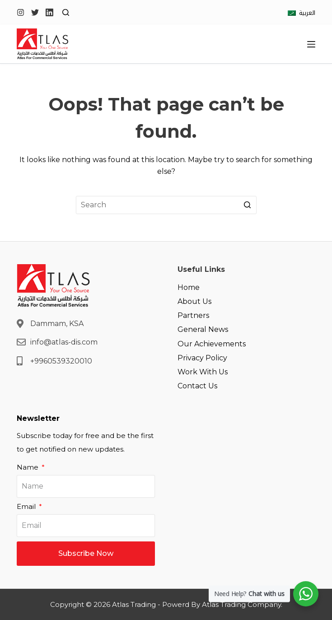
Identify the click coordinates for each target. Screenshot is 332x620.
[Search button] (247, 205)
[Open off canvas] (311, 44)
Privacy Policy (202, 358)
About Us (194, 301)
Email (27, 506)
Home (189, 287)
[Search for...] (166, 205)
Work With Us (203, 372)
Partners (193, 315)
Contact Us (197, 386)
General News (203, 329)
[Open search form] (65, 12)
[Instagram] (20, 12)
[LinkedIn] (49, 12)
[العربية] (301, 13)
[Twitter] (35, 12)
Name (28, 467)
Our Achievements (212, 344)
